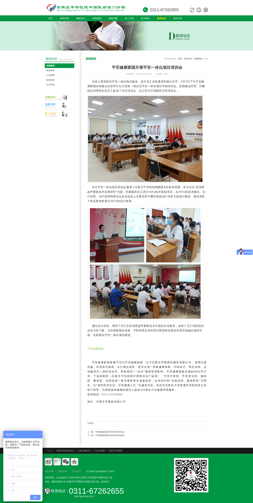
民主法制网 (100, 451)
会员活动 (51, 85)
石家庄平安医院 (115, 451)
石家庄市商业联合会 (65, 451)
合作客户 (76, 471)
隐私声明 (49, 471)
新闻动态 (188, 59)
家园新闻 (198, 59)
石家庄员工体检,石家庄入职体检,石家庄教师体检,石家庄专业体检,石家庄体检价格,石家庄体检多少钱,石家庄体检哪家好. (86, 7)
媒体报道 (51, 80)
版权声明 (62, 471)
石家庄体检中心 (84, 451)
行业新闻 (51, 75)
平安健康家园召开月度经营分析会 (110, 432)
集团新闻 (51, 70)
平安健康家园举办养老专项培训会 (110, 435)
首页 (180, 59)
